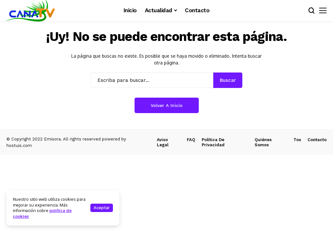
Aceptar (102, 207)
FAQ (191, 139)
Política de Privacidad (213, 142)
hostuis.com (19, 145)
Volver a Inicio (167, 105)
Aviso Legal (162, 142)
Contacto (317, 139)
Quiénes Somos (263, 142)
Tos (297, 139)
